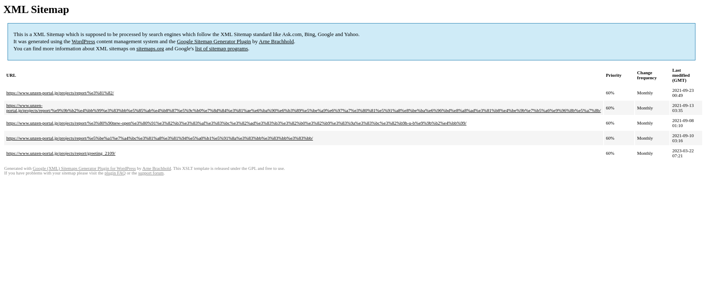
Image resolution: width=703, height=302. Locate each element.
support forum (151, 173)
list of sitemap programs (221, 48)
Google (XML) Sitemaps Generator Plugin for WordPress (84, 168)
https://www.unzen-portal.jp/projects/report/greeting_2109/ (60, 153)
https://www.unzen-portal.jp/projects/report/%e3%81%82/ (60, 92)
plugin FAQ (114, 173)
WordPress (83, 41)
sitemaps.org (150, 48)
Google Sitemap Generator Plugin (214, 41)
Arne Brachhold (276, 41)
